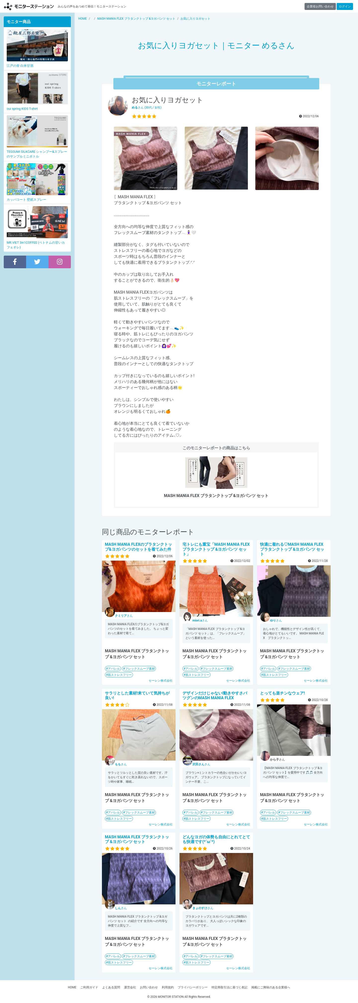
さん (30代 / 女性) (147, 107)
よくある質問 (111, 987)
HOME (72, 987)
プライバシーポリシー (193, 987)
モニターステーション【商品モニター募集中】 (29, 6)
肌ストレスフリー (120, 675)
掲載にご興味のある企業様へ (270, 987)
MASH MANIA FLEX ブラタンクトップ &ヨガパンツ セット (137, 839)
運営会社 (130, 987)
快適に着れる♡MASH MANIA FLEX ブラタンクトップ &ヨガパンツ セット (292, 549)
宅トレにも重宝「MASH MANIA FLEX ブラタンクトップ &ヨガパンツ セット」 (216, 549)
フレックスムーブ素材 (140, 668)
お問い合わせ (149, 987)
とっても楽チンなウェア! (282, 693)
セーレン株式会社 (161, 680)
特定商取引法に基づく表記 (229, 987)
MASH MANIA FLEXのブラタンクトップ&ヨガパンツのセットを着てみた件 (138, 546)
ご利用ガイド (89, 987)
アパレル (114, 668)
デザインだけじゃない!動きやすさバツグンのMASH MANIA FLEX (214, 695)
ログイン (345, 6)
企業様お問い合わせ (320, 6)
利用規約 (168, 987)
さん (124, 615)
